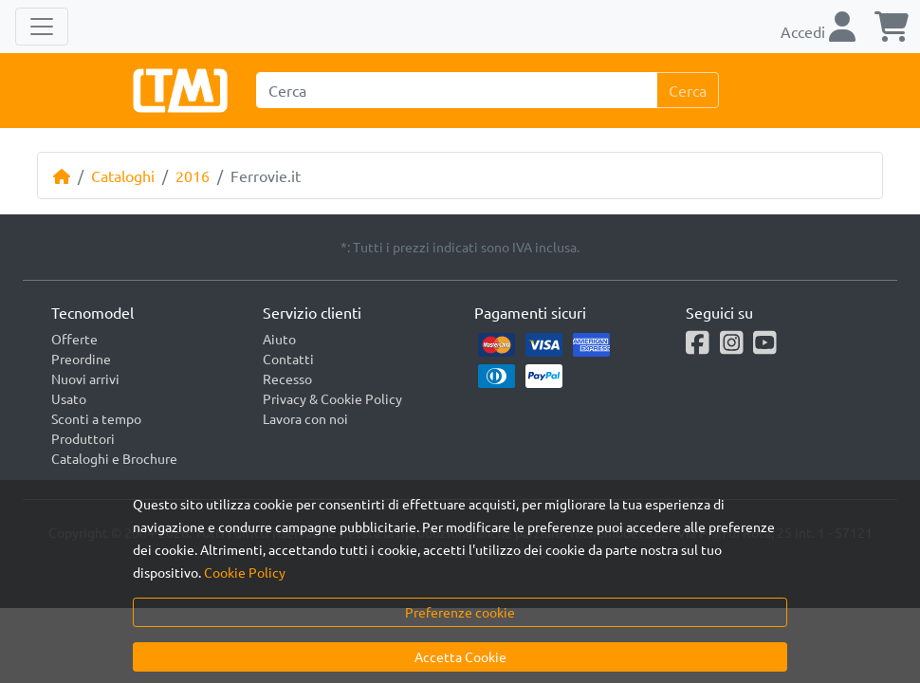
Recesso (287, 378)
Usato (68, 398)
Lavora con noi (305, 418)
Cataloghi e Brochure (114, 458)
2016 (192, 175)
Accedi (818, 31)
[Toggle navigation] (41, 27)
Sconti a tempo (96, 418)
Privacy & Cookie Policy (332, 398)
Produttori (83, 438)
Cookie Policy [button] (244, 572)
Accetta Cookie (460, 656)
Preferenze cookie (460, 611)
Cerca (688, 90)
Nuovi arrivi (85, 378)
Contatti (288, 358)
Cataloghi (123, 175)
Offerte (74, 338)
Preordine (81, 358)
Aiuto (279, 338)
